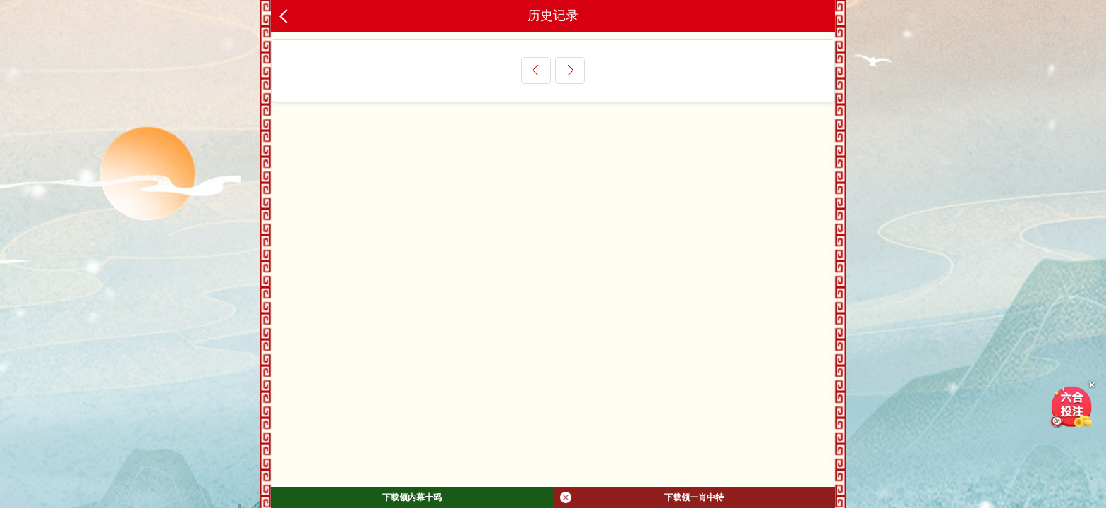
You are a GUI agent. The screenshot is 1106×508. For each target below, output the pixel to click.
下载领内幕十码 (412, 497)
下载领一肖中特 (642, 497)
